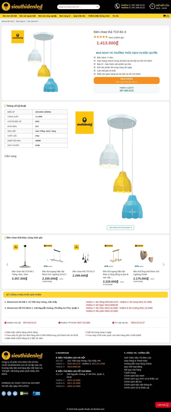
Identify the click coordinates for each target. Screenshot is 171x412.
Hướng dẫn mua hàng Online (138, 363)
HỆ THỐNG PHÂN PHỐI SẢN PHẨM (23, 294)
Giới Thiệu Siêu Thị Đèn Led (137, 357)
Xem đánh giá (116, 37)
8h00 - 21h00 (162, 6)
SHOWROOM (63, 353)
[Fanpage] (4, 393)
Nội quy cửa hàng (132, 369)
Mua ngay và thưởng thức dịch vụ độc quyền (126, 53)
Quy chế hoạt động (133, 366)
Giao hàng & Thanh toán (135, 360)
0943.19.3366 (73, 386)
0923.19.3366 (73, 380)
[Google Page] (9, 393)
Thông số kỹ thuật (16, 106)
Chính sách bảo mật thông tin (138, 384)
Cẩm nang (10, 156)
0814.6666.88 (73, 366)
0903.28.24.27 (138, 322)
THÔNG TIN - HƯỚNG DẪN (137, 353)
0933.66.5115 (73, 363)
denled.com (98, 409)
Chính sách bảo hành (134, 375)
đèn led (17, 368)
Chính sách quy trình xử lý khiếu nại (141, 378)
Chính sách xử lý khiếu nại (136, 387)
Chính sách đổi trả (133, 381)
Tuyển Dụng (130, 372)
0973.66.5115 (29, 322)
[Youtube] (15, 393)
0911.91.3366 (98, 363)
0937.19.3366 (83, 322)
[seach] (98, 6)
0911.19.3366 (73, 383)
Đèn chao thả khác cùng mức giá (24, 237)
